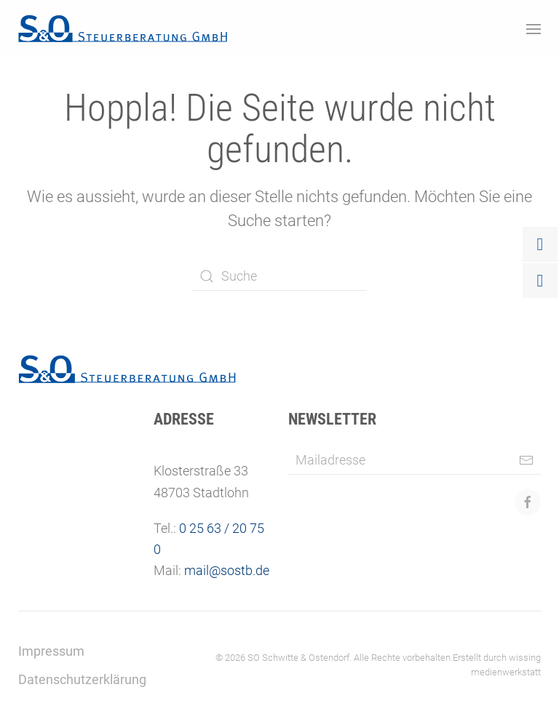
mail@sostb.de (226, 570)
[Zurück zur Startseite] (123, 29)
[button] (533, 29)
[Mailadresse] (414, 460)
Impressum (51, 651)
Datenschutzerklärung (82, 679)
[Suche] (279, 276)
